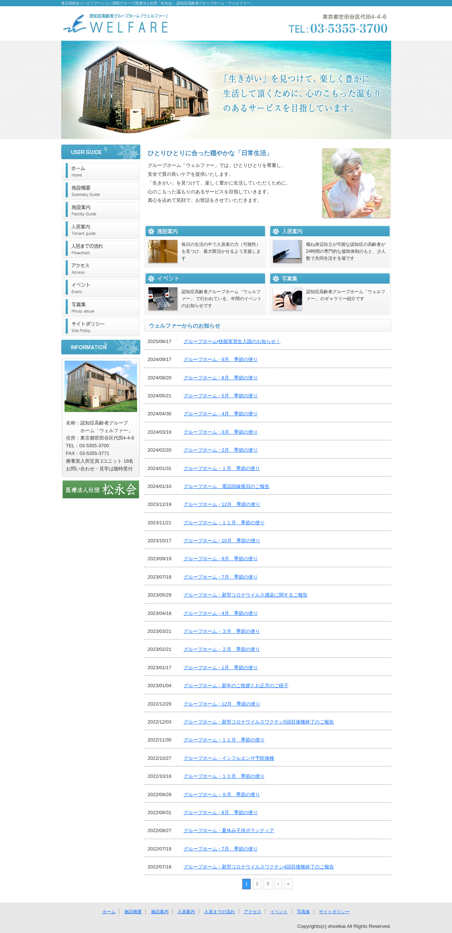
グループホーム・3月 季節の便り (221, 432)
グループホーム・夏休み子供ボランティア (229, 830)
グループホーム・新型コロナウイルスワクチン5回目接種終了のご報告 (259, 722)
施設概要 (101, 191)
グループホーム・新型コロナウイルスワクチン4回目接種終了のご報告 (259, 867)
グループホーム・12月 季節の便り (222, 504)
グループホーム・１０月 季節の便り (224, 776)
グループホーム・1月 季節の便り (221, 667)
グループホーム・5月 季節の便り (221, 395)
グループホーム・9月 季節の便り (221, 359)
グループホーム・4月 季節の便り (221, 413)
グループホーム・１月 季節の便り (222, 468)
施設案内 (101, 210)
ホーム (101, 172)
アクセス (101, 269)
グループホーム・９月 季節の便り (222, 794)
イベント (101, 288)
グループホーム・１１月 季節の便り (224, 522)
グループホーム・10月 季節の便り (222, 540)
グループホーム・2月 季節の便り (221, 450)
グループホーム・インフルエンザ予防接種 (229, 758)
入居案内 (101, 230)
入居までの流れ (101, 249)
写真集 (101, 308)
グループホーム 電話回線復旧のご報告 (226, 486)
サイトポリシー (101, 327)
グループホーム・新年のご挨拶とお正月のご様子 (236, 685)
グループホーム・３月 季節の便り (222, 631)
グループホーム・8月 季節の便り (221, 377)
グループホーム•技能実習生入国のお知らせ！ (232, 341)
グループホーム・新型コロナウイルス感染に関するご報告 (246, 595)
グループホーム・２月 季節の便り (222, 649)
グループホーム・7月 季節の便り (221, 577)
